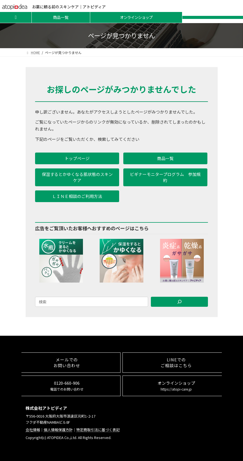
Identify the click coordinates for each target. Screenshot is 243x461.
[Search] (179, 302)
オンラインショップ (136, 17)
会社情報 (33, 429)
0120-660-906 (67, 385)
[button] (77, 158)
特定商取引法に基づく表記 (98, 429)
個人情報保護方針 (58, 429)
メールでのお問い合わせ (66, 362)
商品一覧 (60, 17)
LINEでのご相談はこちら (176, 362)
